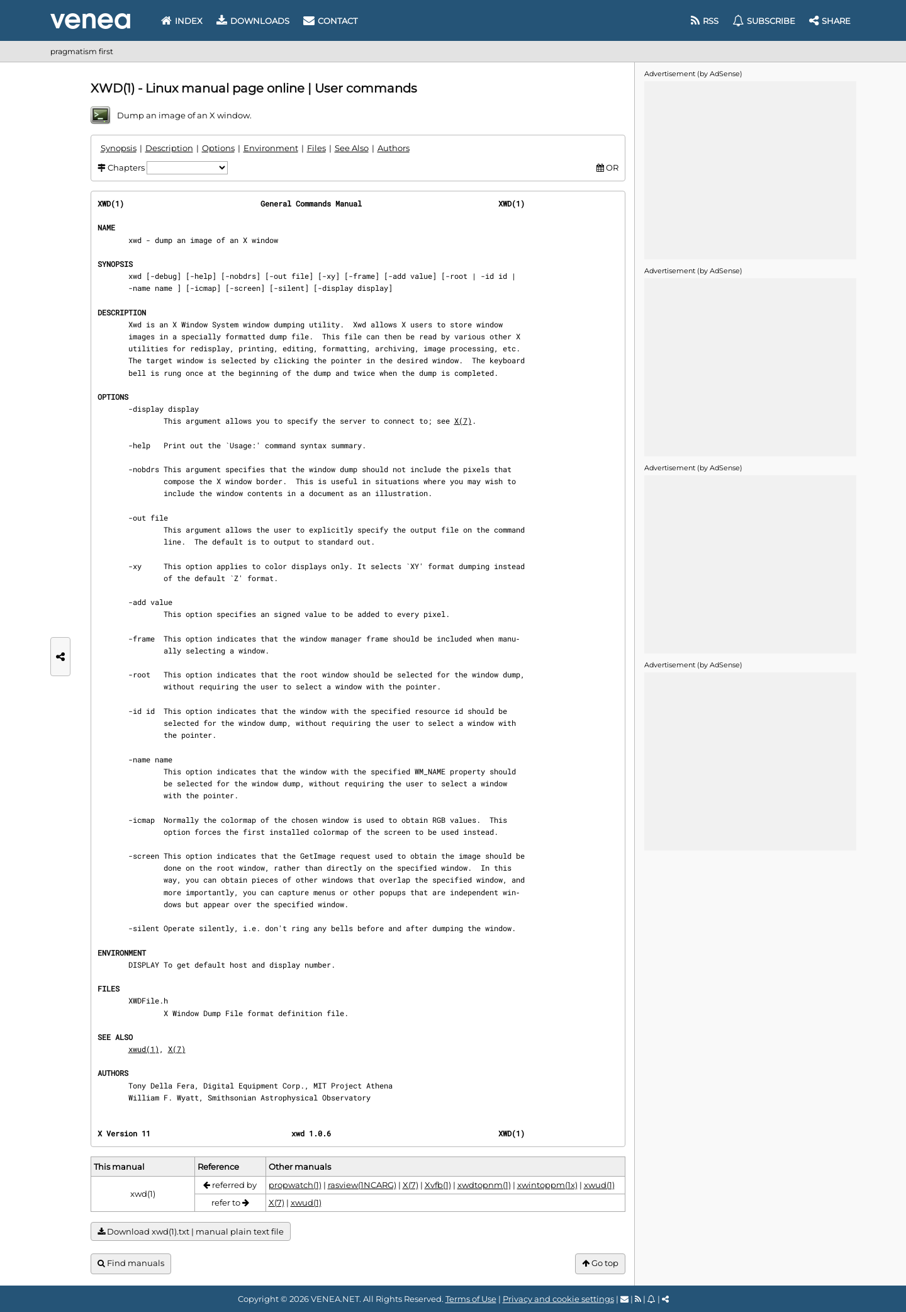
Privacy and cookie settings (558, 1299)
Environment (270, 148)
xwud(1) (143, 1049)
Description (169, 148)
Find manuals (131, 1263)
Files (316, 148)
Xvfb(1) (438, 1185)
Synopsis (119, 148)
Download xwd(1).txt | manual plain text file (191, 1232)
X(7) (463, 421)
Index (182, 20)
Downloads (252, 20)
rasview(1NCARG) (362, 1185)
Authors (394, 148)
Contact (330, 20)
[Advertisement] (750, 169)
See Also (352, 148)
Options (218, 148)
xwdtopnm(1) (484, 1185)
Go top (600, 1263)
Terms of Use (470, 1299)
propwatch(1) (295, 1185)
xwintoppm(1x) (547, 1185)
